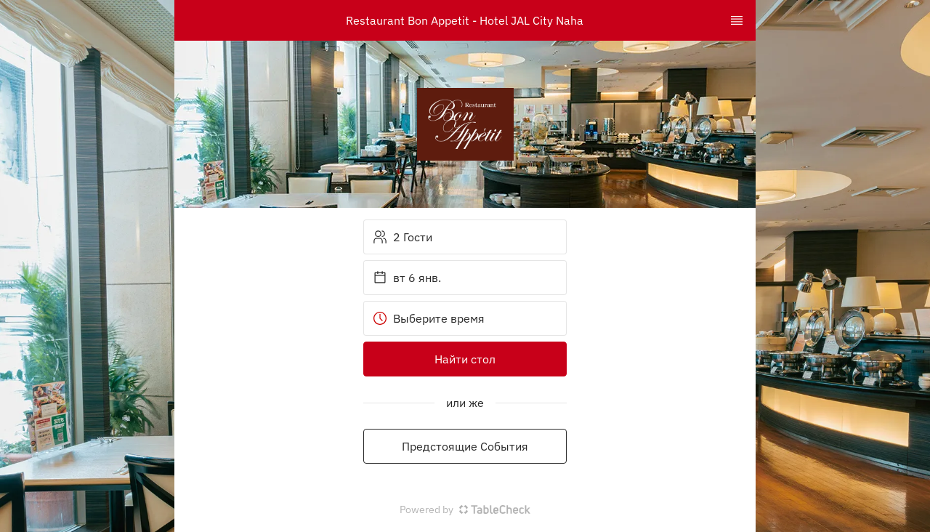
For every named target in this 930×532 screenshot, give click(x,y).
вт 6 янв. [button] (407, 277)
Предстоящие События (465, 446)
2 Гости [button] (402, 237)
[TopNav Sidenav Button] (737, 20)
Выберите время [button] (429, 318)
